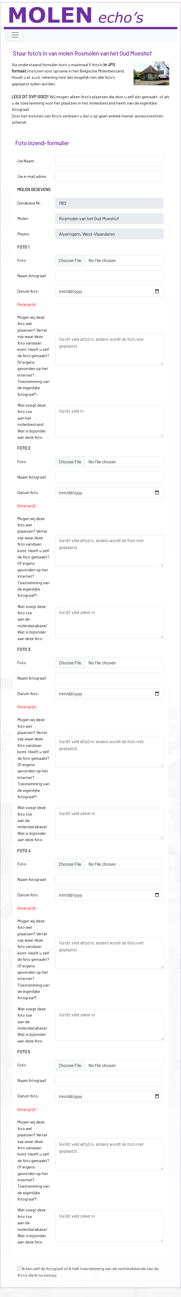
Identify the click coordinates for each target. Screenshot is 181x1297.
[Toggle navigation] (15, 35)
